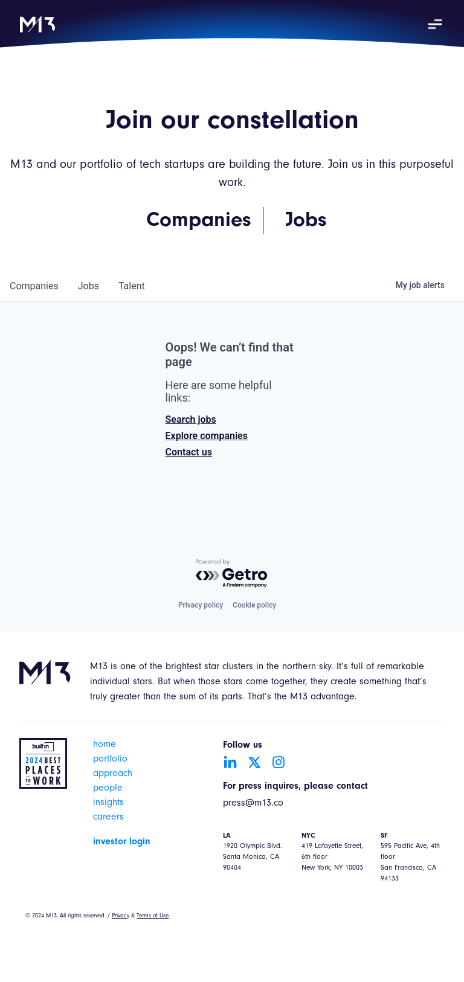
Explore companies (207, 435)
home (104, 745)
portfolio (110, 760)
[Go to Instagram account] (278, 762)
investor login (121, 842)
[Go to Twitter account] (254, 762)
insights (108, 803)
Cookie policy (254, 605)
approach (112, 774)
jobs (88, 286)
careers (108, 818)
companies (34, 286)
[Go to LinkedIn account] (230, 762)
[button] (435, 24)
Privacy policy (200, 605)
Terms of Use (153, 916)
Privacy (120, 916)
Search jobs (191, 419)
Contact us (189, 452)
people (108, 789)
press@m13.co (253, 804)
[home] (37, 24)
